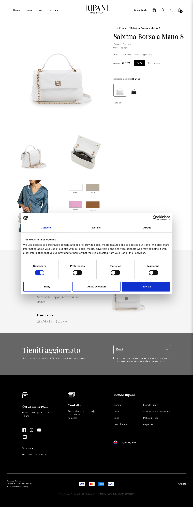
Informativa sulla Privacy (17, 486)
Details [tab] (96, 227)
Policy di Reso (151, 418)
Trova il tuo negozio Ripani (35, 414)
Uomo (28, 10)
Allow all (146, 286)
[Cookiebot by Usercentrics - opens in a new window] (155, 217)
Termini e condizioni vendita (19, 484)
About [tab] (147, 227)
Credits (182, 483)
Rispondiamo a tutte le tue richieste (81, 414)
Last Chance (54, 10)
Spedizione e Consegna (156, 411)
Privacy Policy (158, 361)
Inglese (132, 442)
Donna (16, 10)
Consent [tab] (46, 227)
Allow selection (96, 286)
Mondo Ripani (150, 405)
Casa (39, 10)
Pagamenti (149, 424)
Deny (47, 286)
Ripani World (140, 10)
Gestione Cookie (14, 481)
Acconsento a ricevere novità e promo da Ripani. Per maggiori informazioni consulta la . (142, 359)
